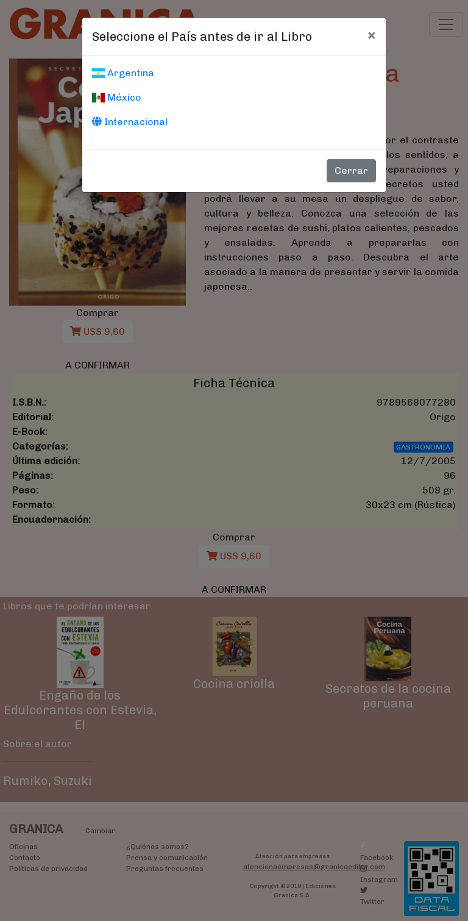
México (116, 97)
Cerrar (351, 170)
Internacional (130, 121)
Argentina (123, 73)
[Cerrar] (371, 35)
